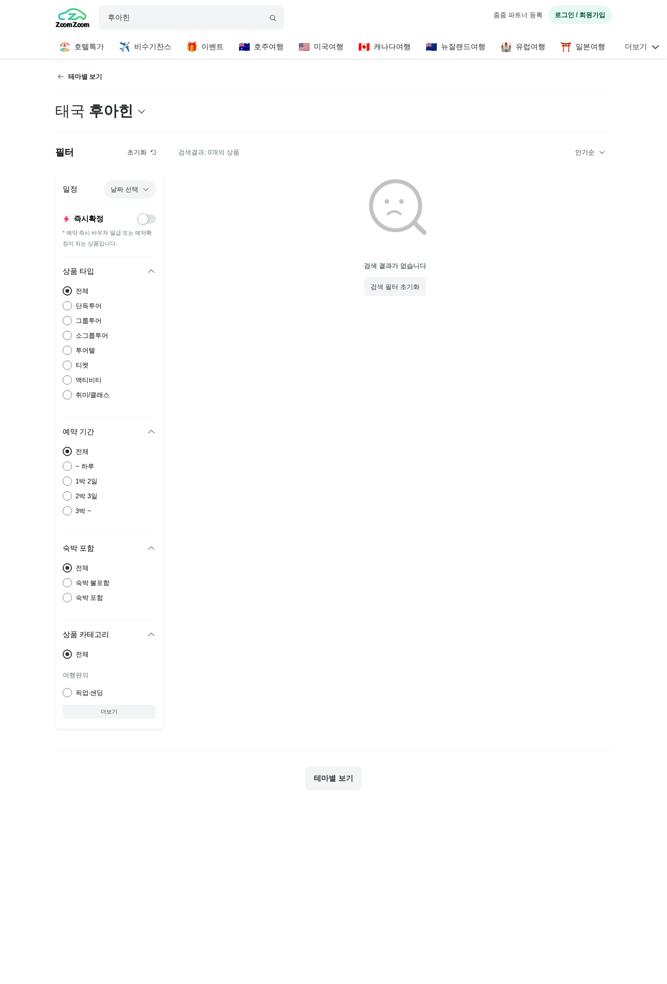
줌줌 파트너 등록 (518, 15)
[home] (72, 19)
